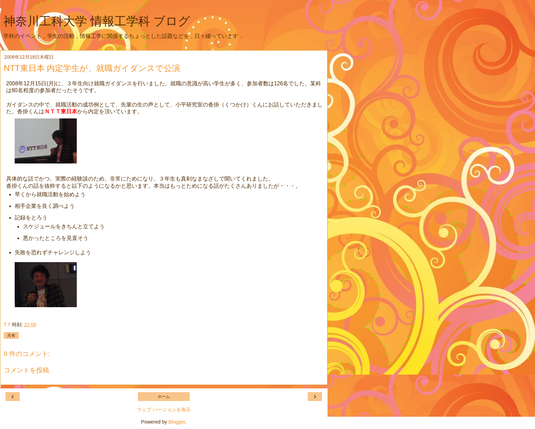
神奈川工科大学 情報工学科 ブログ (96, 21)
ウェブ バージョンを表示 (164, 409)
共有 (11, 335)
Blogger (177, 422)
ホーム (164, 396)
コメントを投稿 (26, 370)
